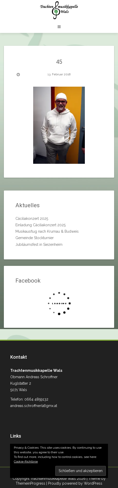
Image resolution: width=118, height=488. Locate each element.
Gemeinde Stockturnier (34, 238)
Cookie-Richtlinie (26, 461)
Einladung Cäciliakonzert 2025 (40, 225)
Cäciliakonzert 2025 (31, 218)
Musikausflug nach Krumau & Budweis (47, 231)
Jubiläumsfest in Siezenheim (38, 244)
